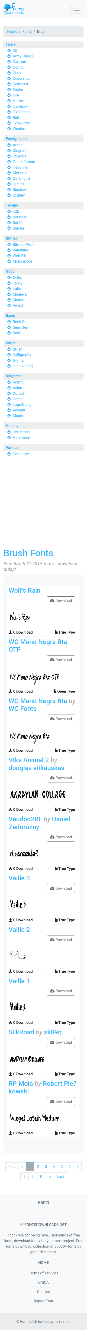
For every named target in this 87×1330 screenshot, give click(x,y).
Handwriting (23, 366)
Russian (19, 189)
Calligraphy (22, 355)
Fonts (27, 31)
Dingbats (20, 150)
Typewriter (21, 123)
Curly (17, 73)
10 (41, 1176)
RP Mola (21, 1083)
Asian (17, 388)
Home (12, 31)
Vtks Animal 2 (29, 760)
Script (11, 343)
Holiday (12, 426)
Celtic (17, 277)
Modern (19, 300)
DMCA (43, 1282)
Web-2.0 (19, 256)
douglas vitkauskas (36, 768)
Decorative (21, 78)
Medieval (20, 294)
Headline (20, 167)
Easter (18, 89)
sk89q (53, 1032)
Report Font (43, 1301)
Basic (10, 315)
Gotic (10, 271)
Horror (18, 101)
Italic (17, 289)
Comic (18, 67)
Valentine (20, 250)
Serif (16, 333)
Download (61, 600)
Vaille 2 (19, 929)
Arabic (18, 145)
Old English (22, 178)
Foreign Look (17, 139)
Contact (43, 1292)
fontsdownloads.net (54, 1321)
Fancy (11, 44)
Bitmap (12, 238)
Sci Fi (17, 223)
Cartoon (19, 62)
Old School (22, 112)
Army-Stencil (23, 56)
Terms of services (43, 1273)
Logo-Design (23, 404)
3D (15, 50)
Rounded (20, 217)
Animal (18, 382)
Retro (17, 117)
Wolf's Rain (25, 590)
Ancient (19, 410)
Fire (16, 95)
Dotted (18, 393)
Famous (19, 156)
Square (18, 228)
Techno (12, 205)
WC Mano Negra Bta (38, 701)
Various (12, 447)
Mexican (20, 173)
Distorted (20, 84)
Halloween (21, 437)
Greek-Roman (24, 162)
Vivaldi (18, 305)
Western (19, 129)
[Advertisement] (43, 504)
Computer (21, 454)
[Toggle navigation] (76, 8)
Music (18, 416)
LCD (16, 211)
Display (19, 195)
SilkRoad (21, 1032)
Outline (18, 184)
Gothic (18, 399)
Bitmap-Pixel (23, 244)
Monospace (22, 261)
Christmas (21, 432)
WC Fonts (22, 708)
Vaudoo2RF (25, 819)
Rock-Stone (22, 322)
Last (60, 1176)
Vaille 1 (19, 981)
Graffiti (18, 360)
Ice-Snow (20, 106)
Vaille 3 (19, 878)
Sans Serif (21, 327)
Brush (17, 349)
